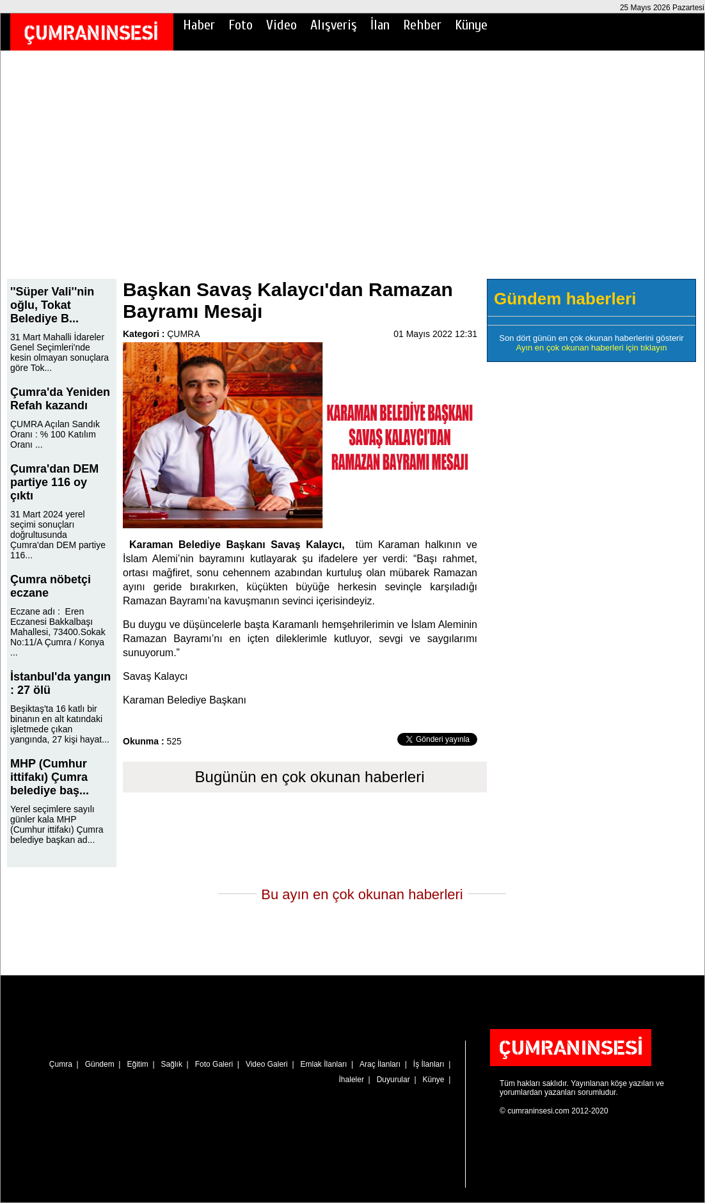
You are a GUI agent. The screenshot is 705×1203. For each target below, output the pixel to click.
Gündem (100, 1064)
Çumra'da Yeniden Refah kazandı (60, 399)
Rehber (422, 25)
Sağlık (171, 1064)
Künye (471, 25)
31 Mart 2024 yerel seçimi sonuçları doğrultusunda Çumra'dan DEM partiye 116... (58, 534)
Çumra (60, 1064)
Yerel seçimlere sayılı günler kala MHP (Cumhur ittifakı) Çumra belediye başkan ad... (56, 824)
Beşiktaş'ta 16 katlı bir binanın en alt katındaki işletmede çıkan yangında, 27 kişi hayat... (59, 724)
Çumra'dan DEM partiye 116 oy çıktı (54, 482)
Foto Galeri (214, 1064)
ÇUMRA (183, 334)
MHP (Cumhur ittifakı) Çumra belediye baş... (49, 777)
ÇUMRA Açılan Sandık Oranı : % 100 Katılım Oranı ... (55, 434)
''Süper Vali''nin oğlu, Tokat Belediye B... (52, 305)
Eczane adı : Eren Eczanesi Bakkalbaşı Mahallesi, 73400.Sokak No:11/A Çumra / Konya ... (58, 631)
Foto (240, 25)
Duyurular (393, 1079)
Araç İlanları (380, 1064)
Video (281, 25)
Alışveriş (333, 25)
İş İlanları (429, 1064)
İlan (380, 25)
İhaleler (351, 1079)
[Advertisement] (352, 173)
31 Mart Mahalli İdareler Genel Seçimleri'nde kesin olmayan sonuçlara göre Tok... (59, 352)
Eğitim (137, 1064)
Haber (199, 25)
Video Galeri (267, 1064)
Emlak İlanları (324, 1064)
